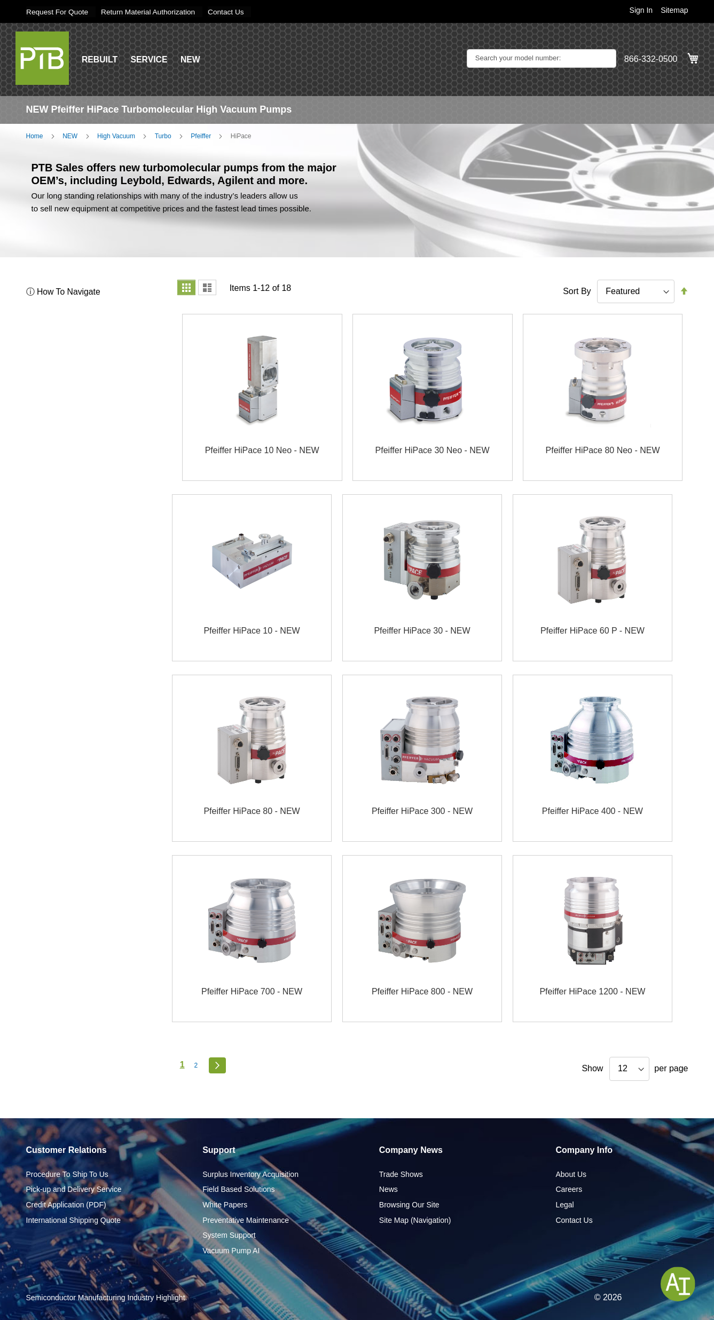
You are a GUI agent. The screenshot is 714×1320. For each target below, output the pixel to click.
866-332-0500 (651, 59)
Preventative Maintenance (245, 1219)
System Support (229, 1235)
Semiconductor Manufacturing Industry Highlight (105, 1297)
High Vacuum (116, 135)
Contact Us (230, 11)
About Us (570, 1173)
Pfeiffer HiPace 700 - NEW (251, 991)
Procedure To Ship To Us (67, 1173)
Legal (564, 1204)
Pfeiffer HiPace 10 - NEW (251, 630)
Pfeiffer (201, 135)
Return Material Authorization (151, 11)
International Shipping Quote (73, 1219)
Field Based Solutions (238, 1189)
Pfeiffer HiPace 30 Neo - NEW (432, 450)
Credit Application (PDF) (66, 1204)
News (388, 1189)
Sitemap (674, 10)
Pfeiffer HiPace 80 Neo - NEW (603, 450)
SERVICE (150, 59)
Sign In (641, 10)
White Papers (224, 1204)
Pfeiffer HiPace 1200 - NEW (592, 991)
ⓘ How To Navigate (63, 291)
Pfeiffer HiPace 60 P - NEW (592, 630)
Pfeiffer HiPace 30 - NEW (422, 630)
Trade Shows (401, 1173)
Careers (568, 1189)
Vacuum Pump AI (231, 1250)
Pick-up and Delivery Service (74, 1189)
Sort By (577, 290)
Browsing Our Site (409, 1204)
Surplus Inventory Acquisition (250, 1173)
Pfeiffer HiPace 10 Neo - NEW (262, 450)
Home (34, 135)
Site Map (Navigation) (415, 1219)
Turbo (163, 135)
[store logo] (42, 57)
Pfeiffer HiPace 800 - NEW (422, 991)
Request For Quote (58, 11)
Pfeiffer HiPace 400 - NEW (592, 811)
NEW (191, 59)
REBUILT (100, 59)
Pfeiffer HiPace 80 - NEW (251, 811)
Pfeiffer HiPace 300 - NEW (422, 811)
